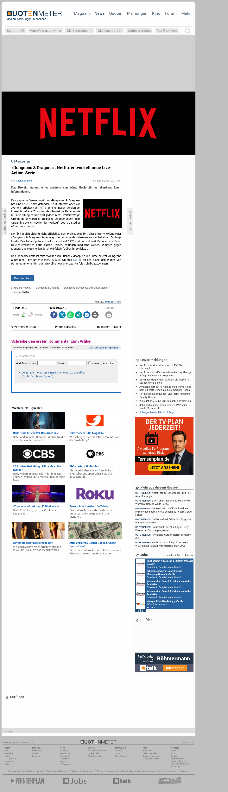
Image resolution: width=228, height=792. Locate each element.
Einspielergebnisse (151, 756)
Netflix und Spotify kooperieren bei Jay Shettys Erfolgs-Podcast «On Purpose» (165, 374)
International (65, 758)
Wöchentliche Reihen (97, 750)
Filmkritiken (50, 771)
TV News (74, 771)
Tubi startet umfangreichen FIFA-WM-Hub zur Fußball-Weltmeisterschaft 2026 (162, 544)
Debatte (118, 750)
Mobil (7, 756)
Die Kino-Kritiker (150, 753)
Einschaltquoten (86, 771)
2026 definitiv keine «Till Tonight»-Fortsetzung (165, 401)
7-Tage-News (10, 758)
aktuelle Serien (135, 771)
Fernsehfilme (122, 771)
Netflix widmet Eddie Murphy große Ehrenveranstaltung (163, 521)
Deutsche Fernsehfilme (168, 771)
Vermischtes (65, 753)
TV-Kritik (119, 753)
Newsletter (9, 753)
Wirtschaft (64, 756)
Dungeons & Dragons (47, 287)
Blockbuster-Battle (151, 758)
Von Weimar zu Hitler (45, 30)
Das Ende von (166, 30)
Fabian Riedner (24, 180)
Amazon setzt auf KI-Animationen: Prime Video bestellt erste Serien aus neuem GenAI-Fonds (165, 388)
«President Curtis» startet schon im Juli (163, 536)
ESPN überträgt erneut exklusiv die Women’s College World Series (164, 381)
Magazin (82, 13)
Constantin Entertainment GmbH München (164, 564)
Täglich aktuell (94, 756)
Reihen (35, 753)
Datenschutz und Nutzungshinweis (178, 759)
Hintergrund (37, 750)
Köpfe (62, 761)
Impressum (175, 766)
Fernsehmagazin (36, 771)
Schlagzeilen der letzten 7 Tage (156, 412)
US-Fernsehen (66, 764)
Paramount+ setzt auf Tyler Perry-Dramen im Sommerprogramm (162, 528)
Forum (171, 13)
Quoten (115, 13)
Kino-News (147, 750)
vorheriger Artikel (24, 327)
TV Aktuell (23, 771)
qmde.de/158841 (113, 301)
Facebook (8, 761)
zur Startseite (65, 327)
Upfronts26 (15, 30)
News (99, 13)
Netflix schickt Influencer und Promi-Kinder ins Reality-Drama (165, 395)
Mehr (186, 13)
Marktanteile (93, 753)
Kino (156, 13)
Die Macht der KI (110, 30)
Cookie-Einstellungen (180, 764)
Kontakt (174, 756)
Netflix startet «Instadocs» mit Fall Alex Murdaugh (161, 366)
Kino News (13, 771)
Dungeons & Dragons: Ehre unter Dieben (86, 287)
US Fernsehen (63, 771)
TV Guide (99, 771)
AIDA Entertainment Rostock (159, 604)
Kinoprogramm (150, 771)
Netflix (42, 207)
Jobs (173, 753)
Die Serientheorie (79, 30)
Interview (36, 756)
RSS (6, 750)
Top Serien (184, 771)
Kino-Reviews (121, 756)
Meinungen (137, 13)
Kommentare (22, 278)
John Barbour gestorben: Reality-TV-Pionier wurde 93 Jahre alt (163, 406)
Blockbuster (110, 771)
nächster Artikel (109, 327)
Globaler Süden (139, 30)
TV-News (64, 750)
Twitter (7, 764)
